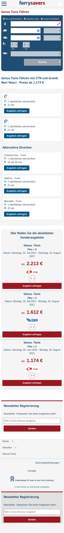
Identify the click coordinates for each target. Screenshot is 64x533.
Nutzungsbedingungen (47, 462)
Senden (32, 428)
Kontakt (32, 471)
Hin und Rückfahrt (13, 19)
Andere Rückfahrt (51, 19)
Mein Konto (59, 3)
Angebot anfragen (16, 111)
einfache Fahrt (32, 19)
